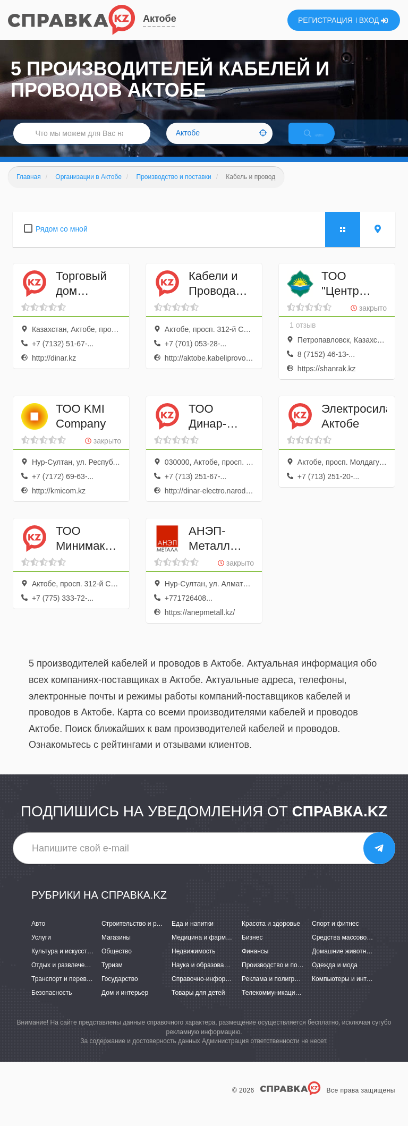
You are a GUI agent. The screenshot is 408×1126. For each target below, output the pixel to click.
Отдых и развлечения (63, 976)
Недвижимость (194, 962)
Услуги (41, 948)
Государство (119, 990)
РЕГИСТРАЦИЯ (325, 20)
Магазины (116, 948)
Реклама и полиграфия (276, 990)
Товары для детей (198, 1004)
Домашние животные (343, 962)
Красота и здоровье (271, 935)
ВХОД (373, 20)
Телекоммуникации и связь (282, 1004)
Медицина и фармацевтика (212, 948)
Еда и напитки (193, 935)
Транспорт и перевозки (65, 990)
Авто (38, 935)
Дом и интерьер (124, 1004)
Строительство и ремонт (137, 935)
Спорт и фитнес (335, 935)
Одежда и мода (335, 976)
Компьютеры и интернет (348, 990)
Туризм (112, 976)
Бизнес (252, 948)
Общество (116, 962)
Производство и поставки (279, 976)
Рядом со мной (62, 240)
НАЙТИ (323, 140)
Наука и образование (203, 976)
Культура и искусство (62, 962)
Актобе (159, 18)
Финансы (255, 962)
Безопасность (51, 1004)
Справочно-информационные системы (229, 990)
